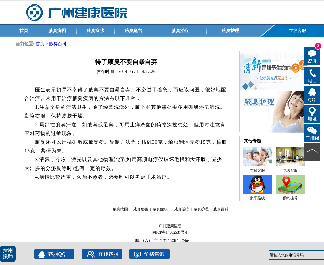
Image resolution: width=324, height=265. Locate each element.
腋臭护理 (230, 30)
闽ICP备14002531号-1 (170, 232)
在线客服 (297, 30)
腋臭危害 (133, 30)
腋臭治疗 (180, 30)
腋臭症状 (95, 30)
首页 (23, 30)
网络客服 (290, 170)
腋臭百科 (58, 43)
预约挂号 (290, 198)
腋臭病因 (57, 30)
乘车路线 (257, 198)
